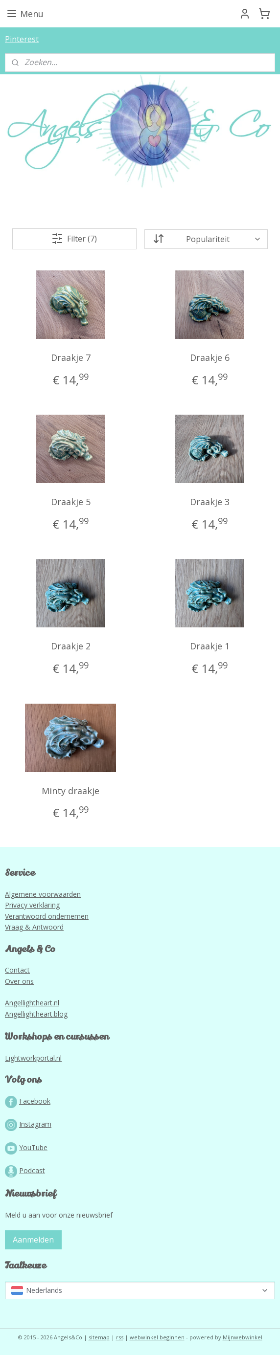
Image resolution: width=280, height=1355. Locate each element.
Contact (17, 970)
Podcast (32, 1170)
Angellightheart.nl (32, 1002)
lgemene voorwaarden (45, 894)
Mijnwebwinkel (242, 1337)
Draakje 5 (71, 502)
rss (119, 1337)
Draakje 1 (210, 646)
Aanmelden (33, 1239)
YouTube (33, 1147)
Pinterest (22, 39)
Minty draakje (70, 790)
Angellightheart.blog (36, 1014)
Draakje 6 (210, 357)
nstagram (36, 1124)
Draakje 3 (210, 502)
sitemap (99, 1337)
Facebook (34, 1101)
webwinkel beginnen (157, 1337)
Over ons (19, 981)
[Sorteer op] (206, 238)
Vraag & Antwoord (34, 927)
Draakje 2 (71, 646)
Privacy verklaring (32, 905)
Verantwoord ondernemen (47, 916)
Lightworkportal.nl (33, 1058)
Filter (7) (74, 238)
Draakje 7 (71, 357)
